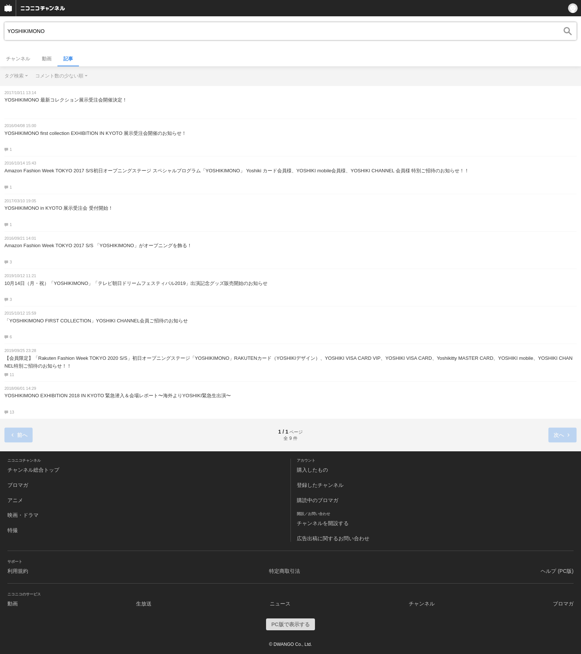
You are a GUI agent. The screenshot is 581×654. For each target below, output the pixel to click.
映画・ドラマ (23, 515)
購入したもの (312, 470)
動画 (47, 59)
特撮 (12, 530)
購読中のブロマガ (317, 500)
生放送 (144, 604)
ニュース (280, 604)
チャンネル (18, 59)
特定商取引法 (284, 571)
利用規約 (17, 571)
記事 (68, 59)
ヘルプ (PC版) (557, 571)
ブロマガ (17, 485)
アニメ (15, 500)
